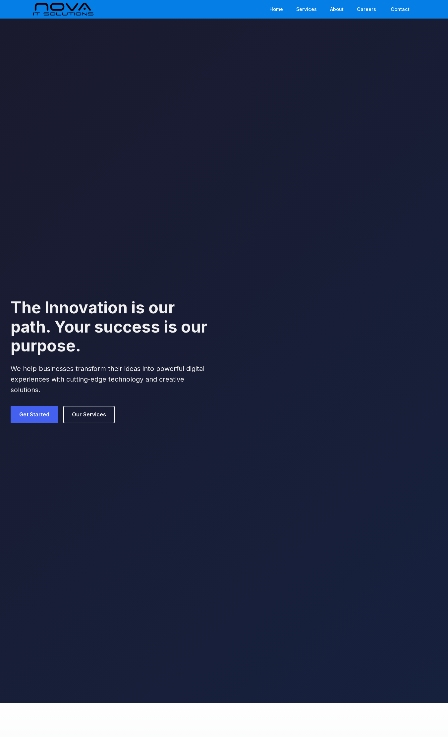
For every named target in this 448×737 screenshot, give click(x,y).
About (337, 9)
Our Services (89, 414)
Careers (366, 9)
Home (276, 9)
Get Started (34, 414)
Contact (400, 9)
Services (306, 9)
